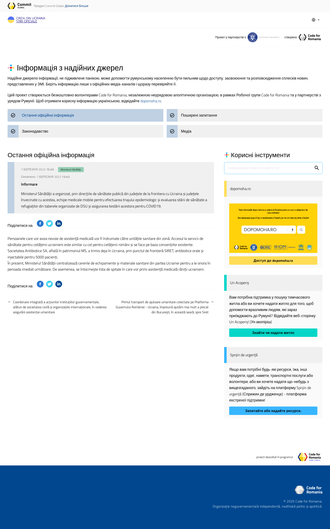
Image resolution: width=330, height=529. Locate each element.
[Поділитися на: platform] (40, 223)
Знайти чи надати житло (273, 332)
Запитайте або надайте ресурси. (273, 410)
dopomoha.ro (150, 101)
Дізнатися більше (76, 6)
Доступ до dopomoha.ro (273, 260)
